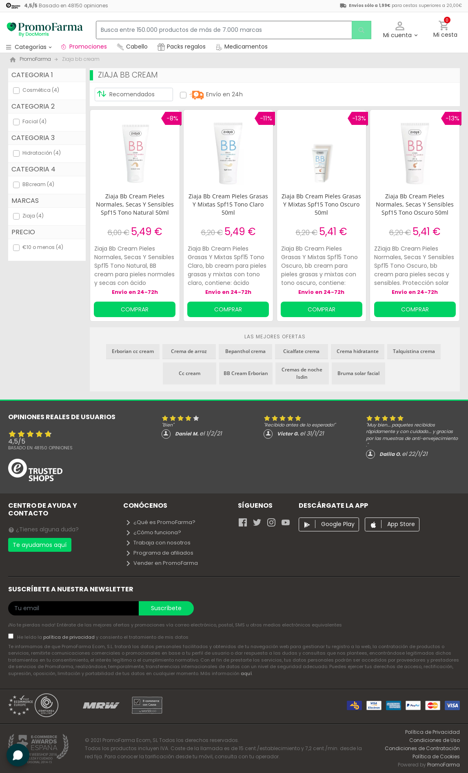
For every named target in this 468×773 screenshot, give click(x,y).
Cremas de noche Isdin (302, 373)
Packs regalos (181, 46)
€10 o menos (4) (42, 247)
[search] (359, 30)
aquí (246, 673)
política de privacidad (69, 637)
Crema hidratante (358, 351)
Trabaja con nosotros (158, 542)
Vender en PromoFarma (161, 563)
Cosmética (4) (40, 90)
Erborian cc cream (133, 351)
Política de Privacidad (432, 732)
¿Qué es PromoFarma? (160, 522)
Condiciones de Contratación (422, 748)
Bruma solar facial (358, 373)
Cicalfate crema (301, 351)
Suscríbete (166, 608)
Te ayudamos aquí (40, 545)
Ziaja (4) (33, 215)
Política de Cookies (436, 756)
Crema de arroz (189, 351)
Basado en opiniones (40, 447)
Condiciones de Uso (434, 740)
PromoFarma (443, 764)
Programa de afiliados (159, 553)
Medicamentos (241, 46)
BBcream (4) (38, 184)
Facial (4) (34, 121)
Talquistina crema (414, 351)
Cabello (132, 46)
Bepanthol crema (245, 351)
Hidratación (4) (41, 152)
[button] (400, 30)
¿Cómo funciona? (153, 532)
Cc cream (189, 373)
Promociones (83, 46)
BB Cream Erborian (246, 373)
